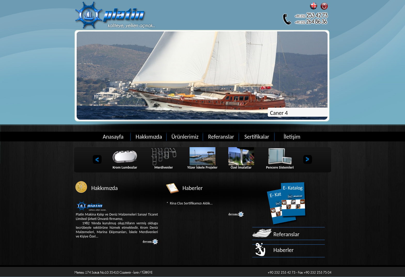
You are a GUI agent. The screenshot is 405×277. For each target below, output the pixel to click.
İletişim (292, 136)
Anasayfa (113, 136)
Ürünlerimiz (185, 136)
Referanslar (221, 136)
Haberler (284, 250)
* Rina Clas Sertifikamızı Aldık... (190, 203)
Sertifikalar (256, 136)
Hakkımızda (149, 136)
